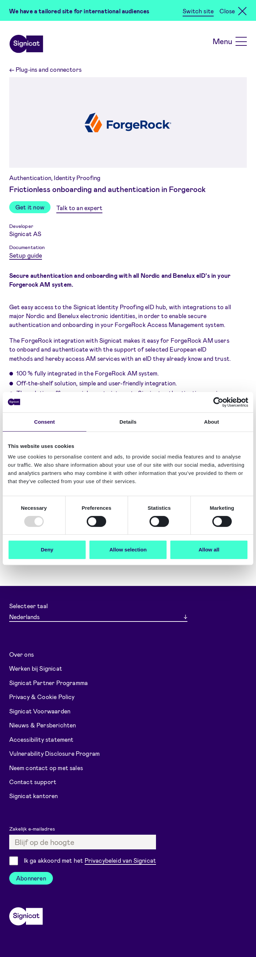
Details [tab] (128, 422)
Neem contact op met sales (46, 767)
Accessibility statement (41, 739)
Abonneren (31, 878)
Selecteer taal (28, 605)
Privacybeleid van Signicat (120, 860)
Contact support (33, 781)
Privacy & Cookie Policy (42, 696)
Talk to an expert (79, 207)
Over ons (21, 654)
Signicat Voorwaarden (40, 711)
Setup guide (25, 255)
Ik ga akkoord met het (90, 861)
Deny (47, 549)
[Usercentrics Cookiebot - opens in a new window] (218, 402)
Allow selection (127, 549)
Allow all (209, 549)
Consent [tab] (44, 422)
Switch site (198, 11)
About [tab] (211, 422)
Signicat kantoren (33, 795)
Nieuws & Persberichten (42, 725)
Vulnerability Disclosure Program (54, 753)
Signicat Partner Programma (48, 682)
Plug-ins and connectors (45, 69)
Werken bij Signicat (35, 668)
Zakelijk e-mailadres (33, 828)
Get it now (29, 207)
